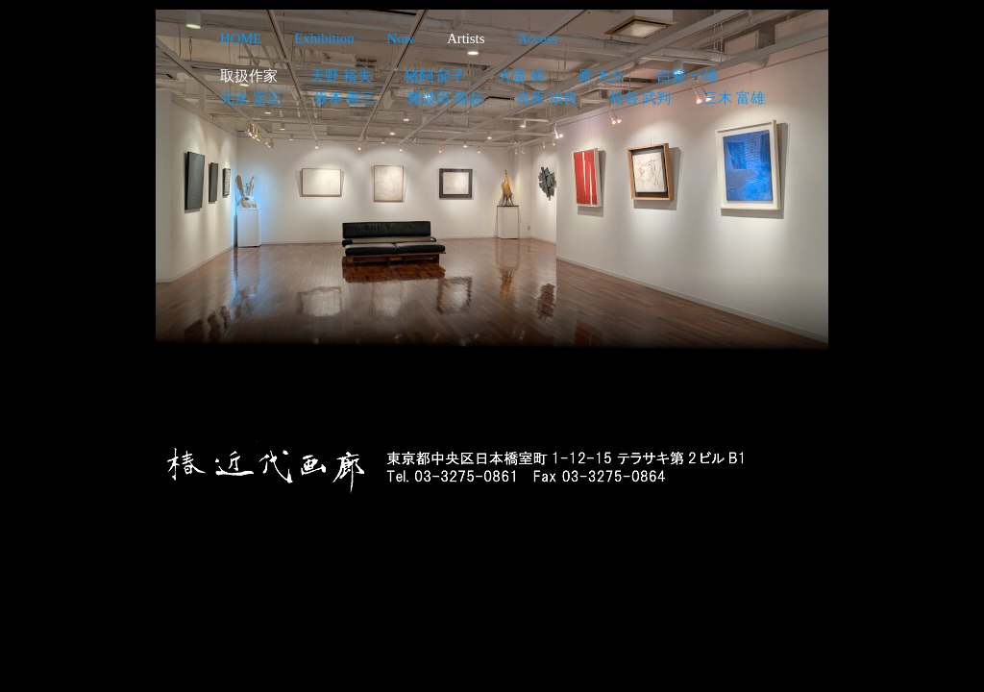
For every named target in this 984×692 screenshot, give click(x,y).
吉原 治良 (547, 98)
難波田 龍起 (445, 98)
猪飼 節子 (435, 76)
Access (537, 38)
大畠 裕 (521, 76)
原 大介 (601, 76)
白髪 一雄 (688, 76)
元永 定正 (251, 98)
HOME (240, 38)
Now (401, 38)
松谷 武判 (641, 98)
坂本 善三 (345, 98)
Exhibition (324, 38)
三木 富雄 (734, 98)
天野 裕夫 (341, 76)
